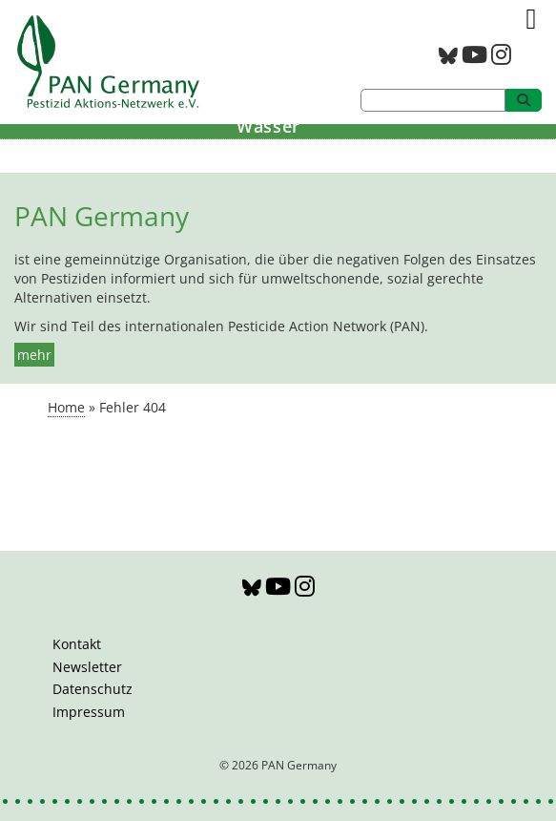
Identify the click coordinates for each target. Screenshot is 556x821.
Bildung (268, 153)
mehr (34, 355)
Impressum (88, 712)
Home (66, 407)
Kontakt (76, 644)
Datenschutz (92, 689)
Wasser (268, 126)
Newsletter (87, 667)
